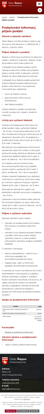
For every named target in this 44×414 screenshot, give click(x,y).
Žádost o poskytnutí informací (19, 332)
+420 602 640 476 (10, 383)
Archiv (12, 17)
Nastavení (34, 411)
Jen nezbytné (23, 411)
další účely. (26, 399)
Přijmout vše (10, 411)
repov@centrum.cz (11, 389)
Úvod (4, 17)
